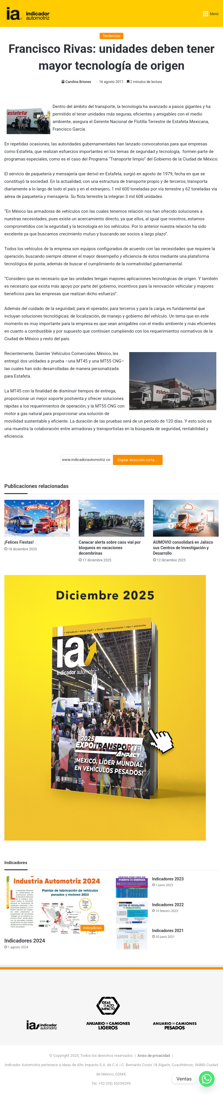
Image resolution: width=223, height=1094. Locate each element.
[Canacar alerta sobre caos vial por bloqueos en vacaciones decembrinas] (111, 518)
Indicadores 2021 (168, 930)
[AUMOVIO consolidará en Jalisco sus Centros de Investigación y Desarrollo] (186, 518)
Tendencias (111, 36)
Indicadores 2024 (24, 941)
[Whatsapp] (207, 1079)
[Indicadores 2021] (132, 938)
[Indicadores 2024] (55, 905)
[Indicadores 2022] (132, 913)
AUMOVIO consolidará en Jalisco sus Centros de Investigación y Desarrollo (183, 548)
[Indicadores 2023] (132, 887)
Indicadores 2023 (168, 879)
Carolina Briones (78, 82)
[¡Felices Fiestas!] (37, 518)
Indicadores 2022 (168, 904)
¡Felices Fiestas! (19, 542)
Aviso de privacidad (153, 1055)
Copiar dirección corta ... (137, 460)
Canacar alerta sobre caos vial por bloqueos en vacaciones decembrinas (110, 548)
